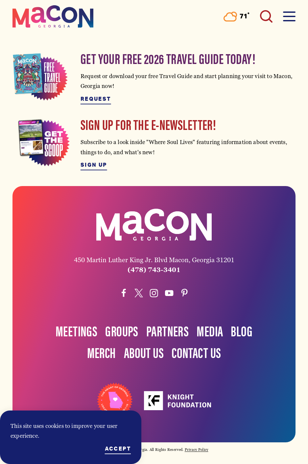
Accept (118, 449)
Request (96, 99)
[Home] (52, 16)
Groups (121, 330)
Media (210, 330)
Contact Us (196, 352)
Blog (241, 330)
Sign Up (94, 165)
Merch (101, 352)
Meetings (76, 330)
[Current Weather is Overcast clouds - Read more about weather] (236, 16)
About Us (144, 352)
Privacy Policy (196, 449)
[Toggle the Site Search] (266, 16)
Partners (167, 330)
